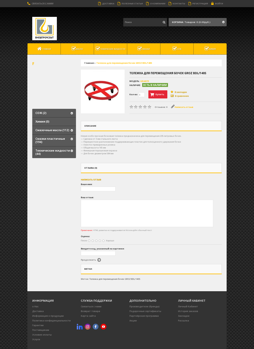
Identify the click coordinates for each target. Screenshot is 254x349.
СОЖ (177, 48)
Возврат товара (90, 311)
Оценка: (85, 236)
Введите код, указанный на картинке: (103, 248)
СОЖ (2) (40, 113)
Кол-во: (137, 94)
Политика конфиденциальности (51, 320)
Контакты (177, 3)
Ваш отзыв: (87, 197)
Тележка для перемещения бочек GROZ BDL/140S (124, 62)
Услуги (36, 339)
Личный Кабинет (188, 306)
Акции (133, 320)
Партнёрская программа (144, 315)
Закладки (183, 315)
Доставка (106, 3)
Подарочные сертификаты (145, 311)
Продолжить (91, 260)
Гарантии (38, 325)
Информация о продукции (48, 315)
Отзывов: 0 (161, 107)
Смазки (144, 48)
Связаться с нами (42, 3)
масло (77, 48)
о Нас (35, 306)
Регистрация (198, 3)
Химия (210, 48)
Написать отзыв (182, 107)
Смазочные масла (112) (52, 130)
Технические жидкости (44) (52, 152)
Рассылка (183, 320)
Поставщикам (40, 329)
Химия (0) (42, 121)
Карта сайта (88, 315)
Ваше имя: (86, 184)
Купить (157, 94)
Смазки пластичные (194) (50, 140)
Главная (44, 48)
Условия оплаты (42, 334)
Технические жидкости (110, 48)
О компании (155, 3)
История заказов (188, 311)
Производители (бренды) (144, 306)
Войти (217, 3)
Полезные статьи (130, 3)
